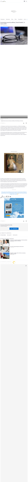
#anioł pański (15, 234)
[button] (24, 1)
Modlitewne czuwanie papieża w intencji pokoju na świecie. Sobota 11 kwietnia (18, 240)
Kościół (1, 25)
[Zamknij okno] (26, 265)
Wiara (12, 19)
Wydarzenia (3, 19)
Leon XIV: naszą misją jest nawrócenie (17, 246)
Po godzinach (20, 19)
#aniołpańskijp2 (3, 234)
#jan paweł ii (9, 234)
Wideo (16, 19)
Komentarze (8, 19)
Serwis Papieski (5, 25)
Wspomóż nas (14, 228)
